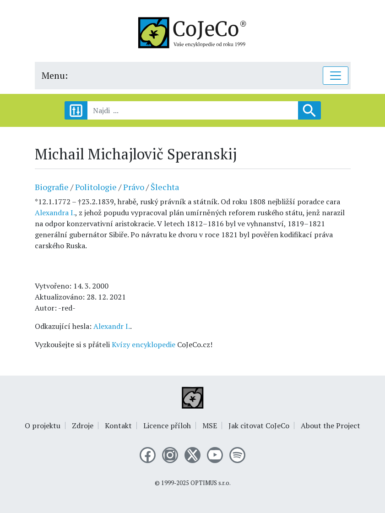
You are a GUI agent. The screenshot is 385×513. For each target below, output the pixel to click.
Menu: (55, 75)
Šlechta (165, 186)
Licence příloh (167, 425)
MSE (209, 425)
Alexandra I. (55, 212)
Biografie (52, 186)
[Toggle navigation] (335, 75)
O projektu (42, 425)
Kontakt (118, 425)
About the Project (330, 425)
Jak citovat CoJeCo (258, 425)
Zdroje (82, 425)
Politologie (96, 186)
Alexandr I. (111, 326)
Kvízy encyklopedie (143, 344)
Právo (133, 186)
